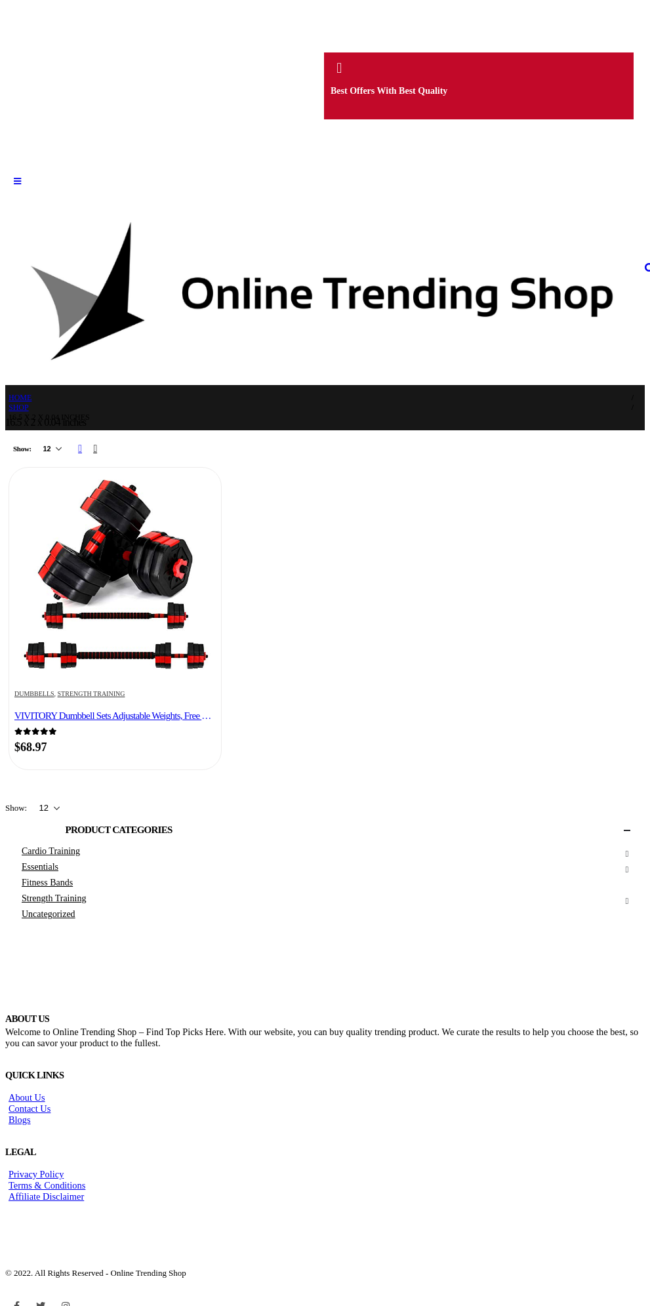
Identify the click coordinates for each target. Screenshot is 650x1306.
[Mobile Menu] (17, 182)
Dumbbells (34, 693)
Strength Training (91, 693)
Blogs (20, 1119)
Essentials (40, 867)
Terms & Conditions (47, 1185)
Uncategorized (48, 914)
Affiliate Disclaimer (46, 1196)
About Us (27, 1097)
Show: (23, 449)
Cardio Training (51, 851)
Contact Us (30, 1108)
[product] (115, 575)
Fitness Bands (47, 883)
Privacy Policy (36, 1174)
